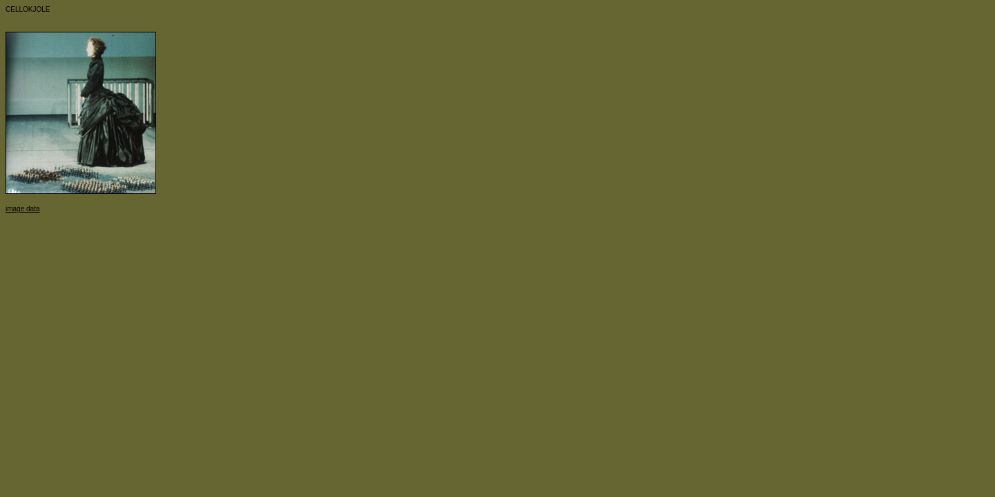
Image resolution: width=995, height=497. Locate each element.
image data (22, 209)
